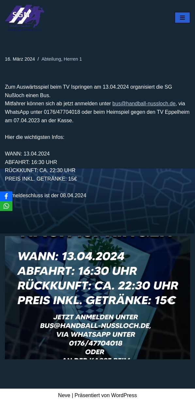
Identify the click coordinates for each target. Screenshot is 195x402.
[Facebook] (6, 196)
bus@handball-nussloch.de (143, 103)
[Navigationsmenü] (182, 17)
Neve (64, 395)
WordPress (124, 395)
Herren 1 (73, 59)
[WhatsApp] (6, 206)
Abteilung (51, 59)
